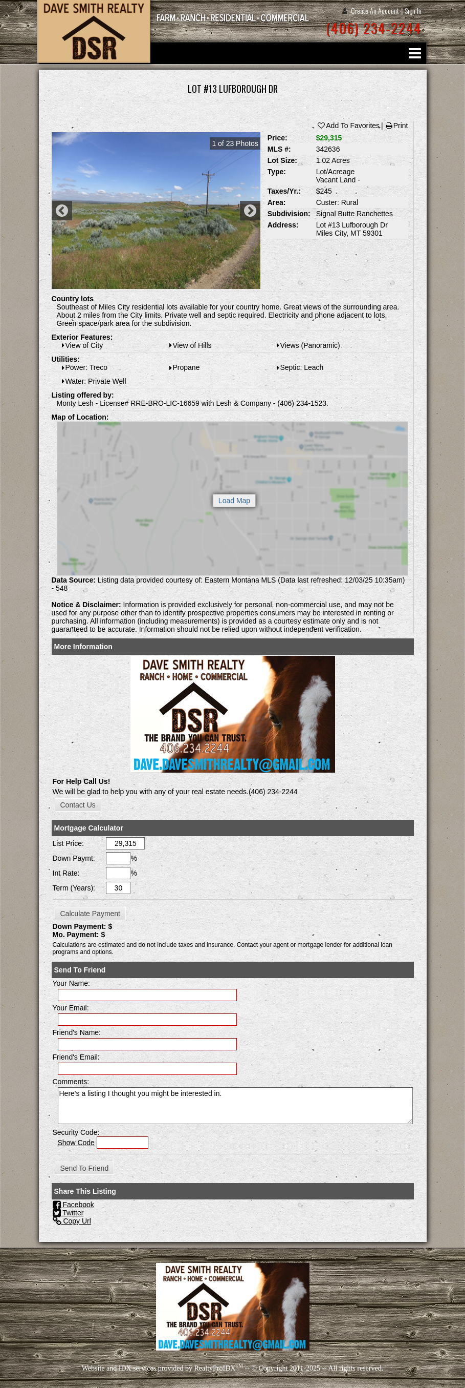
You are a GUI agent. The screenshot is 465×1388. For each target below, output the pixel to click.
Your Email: (71, 1008)
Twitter (68, 1213)
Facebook (73, 1204)
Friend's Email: (76, 1057)
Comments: (71, 1082)
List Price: (68, 843)
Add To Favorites (348, 125)
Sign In (413, 10)
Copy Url (72, 1221)
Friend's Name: (77, 1032)
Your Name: (71, 983)
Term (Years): (74, 888)
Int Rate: (66, 873)
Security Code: (76, 1132)
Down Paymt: (74, 858)
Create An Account (375, 10)
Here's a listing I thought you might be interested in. (235, 1105)
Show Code (76, 1142)
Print (396, 125)
